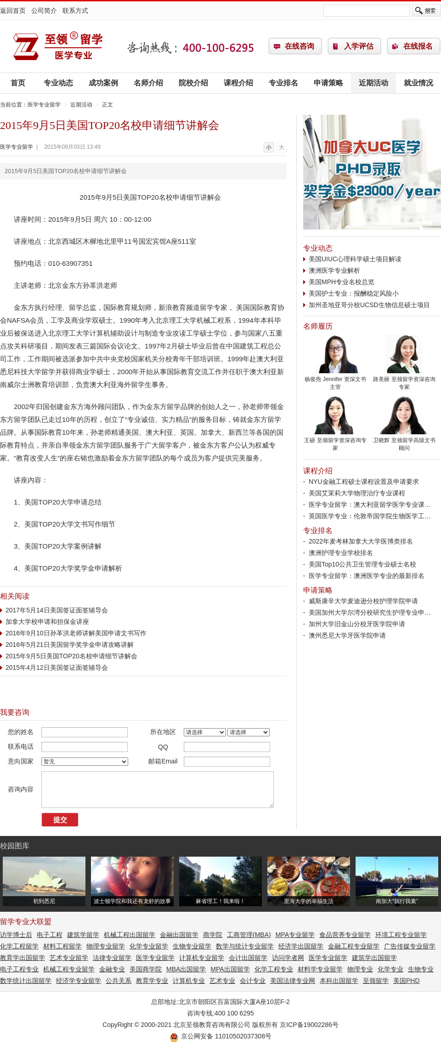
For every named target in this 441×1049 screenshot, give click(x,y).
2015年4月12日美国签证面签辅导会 (57, 667)
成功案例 (103, 83)
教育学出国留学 (22, 957)
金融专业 (112, 969)
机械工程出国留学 (129, 934)
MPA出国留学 (229, 969)
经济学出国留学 (300, 946)
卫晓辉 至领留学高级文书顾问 (404, 441)
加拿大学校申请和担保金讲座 (47, 621)
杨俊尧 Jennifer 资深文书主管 (335, 380)
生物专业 (421, 969)
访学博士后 (16, 934)
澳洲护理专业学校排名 (341, 552)
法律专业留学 (112, 957)
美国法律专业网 (292, 980)
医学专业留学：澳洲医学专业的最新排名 (366, 575)
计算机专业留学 (201, 957)
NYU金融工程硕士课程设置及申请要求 (364, 481)
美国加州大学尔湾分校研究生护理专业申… (370, 612)
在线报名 (418, 46)
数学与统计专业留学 (245, 946)
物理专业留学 (105, 946)
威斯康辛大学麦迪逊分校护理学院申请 (363, 601)
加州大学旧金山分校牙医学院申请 (357, 624)
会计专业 (253, 980)
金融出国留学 (179, 934)
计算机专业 (189, 980)
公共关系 (118, 980)
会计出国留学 (248, 957)
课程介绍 (238, 83)
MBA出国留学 (186, 969)
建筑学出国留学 (374, 957)
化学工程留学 (19, 946)
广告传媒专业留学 (409, 946)
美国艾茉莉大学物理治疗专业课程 (357, 493)
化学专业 (390, 969)
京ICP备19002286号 (309, 1024)
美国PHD (406, 980)
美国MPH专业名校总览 (341, 282)
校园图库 (14, 846)
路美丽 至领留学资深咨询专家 (404, 380)
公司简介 (44, 10)
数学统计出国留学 (25, 980)
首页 (18, 83)
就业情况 (418, 83)
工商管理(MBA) (249, 934)
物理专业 (360, 969)
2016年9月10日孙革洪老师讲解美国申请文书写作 (76, 633)
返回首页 (13, 10)
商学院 (212, 934)
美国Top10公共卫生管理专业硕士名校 (362, 564)
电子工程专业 (19, 969)
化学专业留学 (149, 946)
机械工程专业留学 (69, 969)
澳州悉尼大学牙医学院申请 (347, 635)
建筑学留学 (83, 934)
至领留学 (376, 980)
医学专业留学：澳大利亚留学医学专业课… (370, 504)
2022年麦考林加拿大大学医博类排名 (361, 541)
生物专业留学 (192, 946)
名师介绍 (148, 83)
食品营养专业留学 (345, 934)
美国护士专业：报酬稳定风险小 (354, 293)
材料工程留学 (62, 946)
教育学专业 (152, 980)
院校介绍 (193, 83)
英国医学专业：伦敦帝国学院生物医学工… (370, 516)
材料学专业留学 (320, 969)
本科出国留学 (339, 980)
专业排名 (283, 83)
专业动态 (58, 83)
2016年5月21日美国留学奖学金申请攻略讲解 (70, 644)
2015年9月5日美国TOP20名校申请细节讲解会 (71, 656)
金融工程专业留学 (353, 946)
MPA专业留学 (295, 934)
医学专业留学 (57, 46)
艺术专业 (222, 980)
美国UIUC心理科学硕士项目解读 (355, 259)
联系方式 (75, 10)
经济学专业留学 (78, 980)
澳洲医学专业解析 (334, 270)
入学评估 (358, 46)
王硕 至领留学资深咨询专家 (335, 441)
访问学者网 (288, 957)
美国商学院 (146, 969)
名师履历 (318, 326)
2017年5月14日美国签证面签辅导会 (57, 610)
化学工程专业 (273, 969)
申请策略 (328, 83)
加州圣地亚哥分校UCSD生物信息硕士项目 (369, 305)
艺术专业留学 (69, 957)
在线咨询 (299, 46)
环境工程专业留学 (401, 934)
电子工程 (49, 934)
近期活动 (373, 83)
